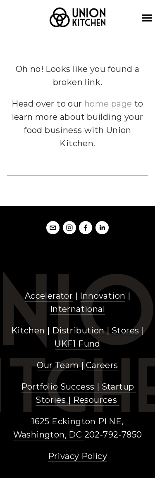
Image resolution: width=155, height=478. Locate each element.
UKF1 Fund (77, 344)
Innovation (102, 296)
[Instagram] (69, 227)
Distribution (78, 330)
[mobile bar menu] (146, 18)
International (77, 309)
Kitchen (28, 330)
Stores (125, 330)
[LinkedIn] (102, 227)
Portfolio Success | (61, 387)
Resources (95, 400)
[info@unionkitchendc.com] (53, 227)
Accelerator (49, 296)
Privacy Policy (77, 456)
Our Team (58, 365)
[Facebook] (85, 227)
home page (108, 104)
